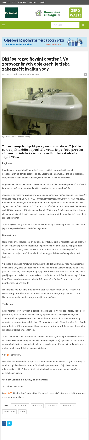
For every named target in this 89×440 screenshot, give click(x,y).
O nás (42, 2)
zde (9, 354)
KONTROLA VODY (20, 406)
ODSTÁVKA (37, 406)
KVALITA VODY (67, 406)
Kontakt (22, 2)
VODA (22, 412)
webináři (8, 393)
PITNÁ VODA (9, 412)
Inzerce (33, 2)
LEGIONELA (52, 406)
